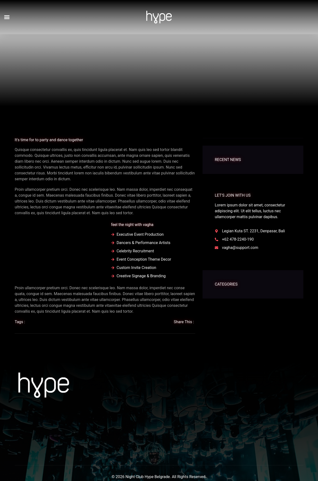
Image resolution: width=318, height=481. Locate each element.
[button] (6, 17)
